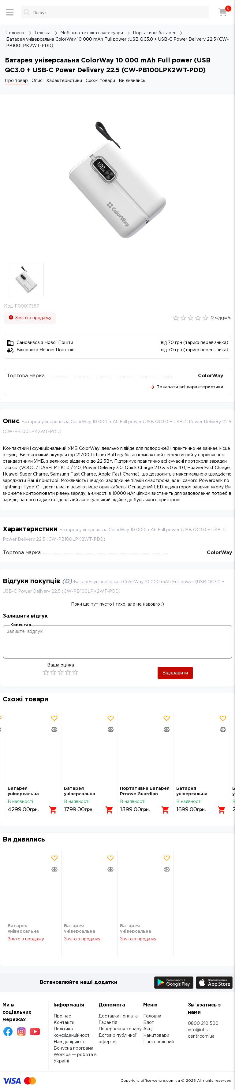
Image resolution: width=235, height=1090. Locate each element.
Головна (152, 1016)
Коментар (20, 625)
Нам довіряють (69, 1042)
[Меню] (9, 12)
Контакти (64, 1023)
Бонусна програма (73, 1048)
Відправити (175, 672)
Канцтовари (156, 1035)
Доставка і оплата (118, 1016)
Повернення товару (120, 1029)
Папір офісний (158, 1042)
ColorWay (210, 376)
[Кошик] (222, 12)
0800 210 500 (203, 1023)
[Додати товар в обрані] (54, 718)
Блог (148, 1023)
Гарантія (108, 1023)
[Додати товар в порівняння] (54, 729)
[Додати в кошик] (53, 810)
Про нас (62, 1016)
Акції (148, 1029)
